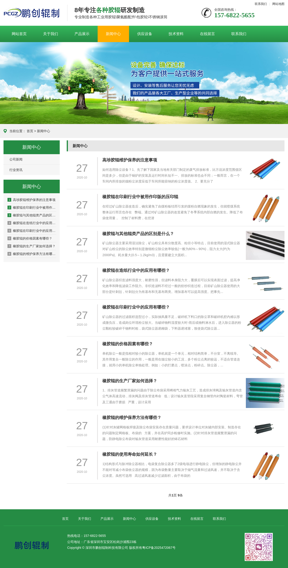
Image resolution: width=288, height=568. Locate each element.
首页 (30, 131)
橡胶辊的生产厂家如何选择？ (31, 246)
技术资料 (176, 34)
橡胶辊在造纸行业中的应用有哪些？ (31, 223)
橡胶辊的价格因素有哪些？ (29, 238)
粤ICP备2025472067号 (159, 548)
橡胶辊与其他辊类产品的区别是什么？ (31, 215)
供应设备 (144, 34)
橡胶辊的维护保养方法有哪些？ (31, 254)
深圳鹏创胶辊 (32, 13)
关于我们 (50, 34)
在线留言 (207, 34)
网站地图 (278, 4)
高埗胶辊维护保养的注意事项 (31, 200)
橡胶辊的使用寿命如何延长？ (131, 454)
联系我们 (261, 4)
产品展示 (81, 34)
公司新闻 (15, 159)
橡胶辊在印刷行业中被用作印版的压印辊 (31, 207)
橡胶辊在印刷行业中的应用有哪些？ (31, 231)
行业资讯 (15, 170)
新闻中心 (113, 34)
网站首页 (19, 34)
